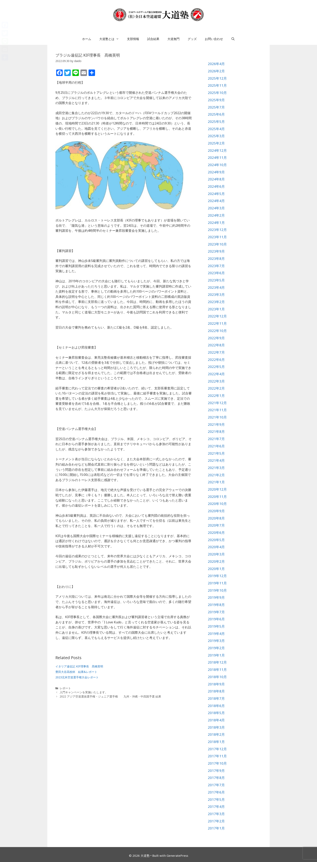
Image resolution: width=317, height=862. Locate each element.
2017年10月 (217, 763)
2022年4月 (216, 374)
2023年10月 (217, 244)
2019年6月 (216, 619)
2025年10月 (217, 92)
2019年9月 (216, 597)
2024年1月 (216, 222)
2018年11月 (217, 669)
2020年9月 (216, 511)
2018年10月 (217, 676)
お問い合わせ (214, 39)
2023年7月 (216, 265)
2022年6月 (216, 359)
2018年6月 (216, 705)
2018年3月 (216, 727)
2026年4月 (216, 63)
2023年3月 (216, 294)
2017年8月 (216, 777)
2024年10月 (217, 164)
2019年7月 (216, 612)
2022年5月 (216, 366)
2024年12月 (217, 150)
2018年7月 (216, 698)
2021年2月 (216, 475)
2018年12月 (217, 662)
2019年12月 (217, 575)
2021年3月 (216, 467)
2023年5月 (216, 280)
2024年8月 (216, 179)
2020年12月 (217, 489)
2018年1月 (216, 741)
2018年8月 (216, 691)
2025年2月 (216, 143)
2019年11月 (217, 583)
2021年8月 (216, 431)
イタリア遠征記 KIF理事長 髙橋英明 (79, 666)
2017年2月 (216, 821)
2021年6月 (216, 446)
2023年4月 (216, 287)
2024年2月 (216, 215)
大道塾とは (111, 39)
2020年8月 (216, 518)
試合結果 (153, 39)
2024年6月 (216, 186)
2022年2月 (216, 388)
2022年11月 (217, 323)
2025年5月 (216, 121)
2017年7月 (216, 785)
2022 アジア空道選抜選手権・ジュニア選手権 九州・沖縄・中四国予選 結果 (110, 696)
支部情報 (133, 39)
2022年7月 (216, 352)
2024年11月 (217, 157)
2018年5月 (216, 712)
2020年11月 (217, 496)
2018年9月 (216, 684)
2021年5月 (216, 453)
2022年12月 (217, 316)
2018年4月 (216, 720)
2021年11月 (217, 410)
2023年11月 (217, 237)
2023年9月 (216, 251)
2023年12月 (217, 229)
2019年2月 (216, 648)
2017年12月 (217, 749)
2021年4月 (216, 460)
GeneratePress (177, 856)
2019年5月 (216, 626)
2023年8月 (216, 258)
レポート (65, 688)
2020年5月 (216, 539)
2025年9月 (216, 100)
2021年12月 (217, 402)
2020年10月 (217, 503)
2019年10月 (217, 590)
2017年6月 (216, 792)
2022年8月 (216, 345)
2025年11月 (217, 85)
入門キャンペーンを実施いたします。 (84, 692)
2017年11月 (217, 756)
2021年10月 (217, 417)
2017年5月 (216, 799)
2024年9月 (216, 172)
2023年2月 (216, 301)
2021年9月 (216, 424)
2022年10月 (217, 330)
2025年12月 (217, 78)
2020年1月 (216, 568)
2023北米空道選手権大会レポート (77, 677)
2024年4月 (216, 200)
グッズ (192, 39)
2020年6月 (216, 532)
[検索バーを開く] (233, 39)
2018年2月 (216, 734)
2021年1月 (216, 482)
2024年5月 (216, 193)
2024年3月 (216, 208)
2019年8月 (216, 604)
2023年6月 (216, 273)
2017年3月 (216, 813)
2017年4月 (216, 806)
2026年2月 (216, 71)
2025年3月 (216, 136)
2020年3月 (216, 554)
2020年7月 (216, 525)
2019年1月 (216, 655)
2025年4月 (216, 128)
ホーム (86, 39)
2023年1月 (216, 309)
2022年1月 (216, 395)
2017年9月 (216, 770)
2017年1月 (216, 828)
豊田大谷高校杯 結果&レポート (76, 672)
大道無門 (173, 39)
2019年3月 (216, 640)
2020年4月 (216, 547)
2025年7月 (216, 107)
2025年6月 (216, 114)
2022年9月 (216, 338)
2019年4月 (216, 633)
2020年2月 (216, 561)
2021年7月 (216, 438)
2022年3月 (216, 381)
